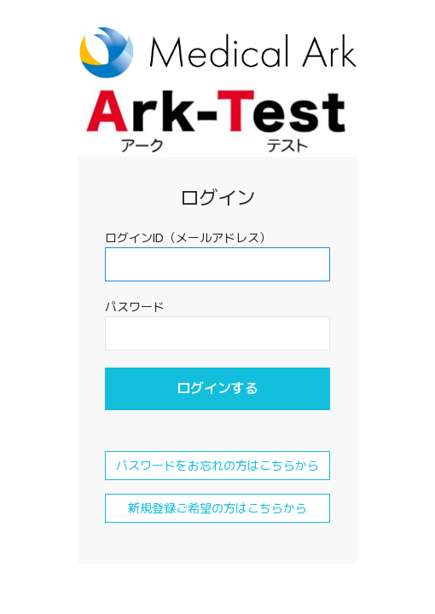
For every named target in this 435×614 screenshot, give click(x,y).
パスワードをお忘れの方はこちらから (217, 465)
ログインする (217, 388)
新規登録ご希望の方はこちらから (217, 508)
